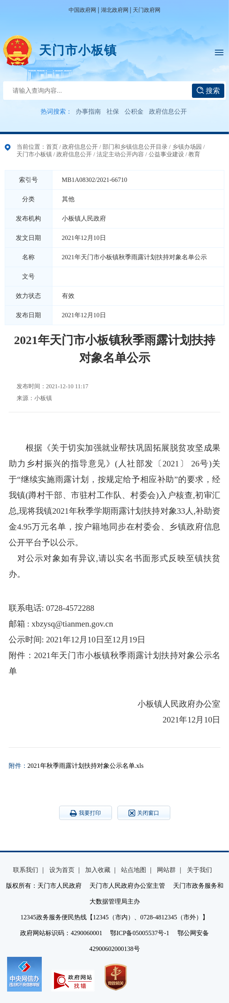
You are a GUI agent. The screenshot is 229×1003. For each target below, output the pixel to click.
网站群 (166, 869)
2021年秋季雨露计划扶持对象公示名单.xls (86, 765)
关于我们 (199, 869)
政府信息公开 (168, 111)
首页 (52, 147)
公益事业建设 (166, 154)
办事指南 (88, 111)
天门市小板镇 (78, 50)
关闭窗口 (143, 813)
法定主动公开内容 (120, 154)
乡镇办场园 (187, 147)
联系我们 (25, 869)
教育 (194, 154)
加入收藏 (97, 869)
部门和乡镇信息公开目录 (135, 147)
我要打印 (85, 813)
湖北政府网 (114, 10)
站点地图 (133, 869)
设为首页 (61, 869)
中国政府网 (82, 10)
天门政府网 (146, 10)
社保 (112, 111)
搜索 (208, 91)
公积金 (134, 111)
